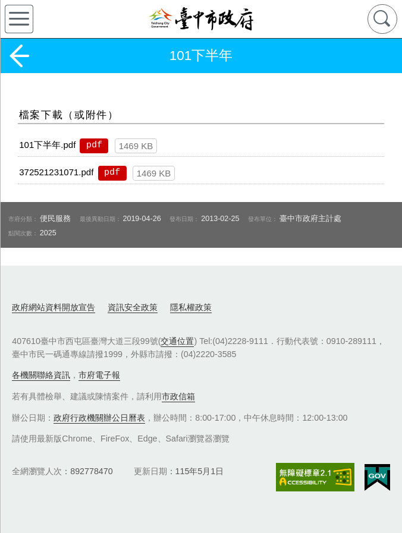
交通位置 (177, 341)
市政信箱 (178, 396)
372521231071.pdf (56, 172)
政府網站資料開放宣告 (53, 307)
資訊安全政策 (133, 307)
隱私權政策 (191, 307)
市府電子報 (99, 375)
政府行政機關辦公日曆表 (99, 417)
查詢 (382, 19)
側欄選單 (19, 19)
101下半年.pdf (47, 145)
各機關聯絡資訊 (41, 375)
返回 (19, 56)
